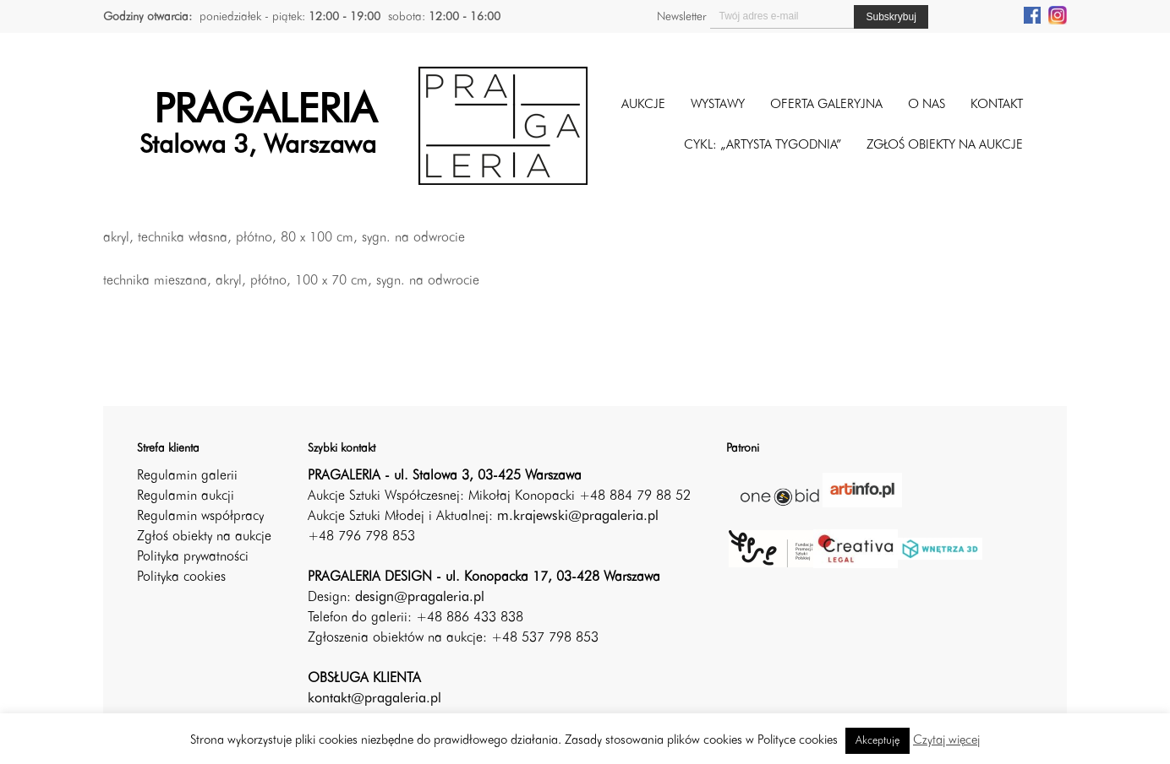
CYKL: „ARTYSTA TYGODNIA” (762, 145)
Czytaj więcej (946, 740)
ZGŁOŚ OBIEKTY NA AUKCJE (945, 145)
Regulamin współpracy (200, 516)
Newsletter (681, 17)
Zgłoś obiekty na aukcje (204, 537)
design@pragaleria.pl (419, 597)
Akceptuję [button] (877, 740)
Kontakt (996, 105)
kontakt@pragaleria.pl (374, 699)
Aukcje (643, 105)
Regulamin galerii (187, 476)
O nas (926, 105)
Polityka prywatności (193, 557)
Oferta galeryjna (826, 105)
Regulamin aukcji (185, 496)
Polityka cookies (181, 577)
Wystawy (718, 105)
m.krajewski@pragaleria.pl (578, 516)
